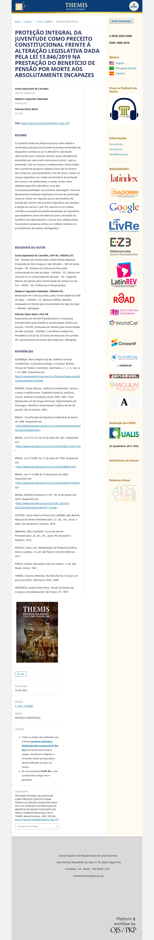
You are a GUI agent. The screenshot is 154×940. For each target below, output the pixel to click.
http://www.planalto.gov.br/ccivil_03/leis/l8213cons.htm (48, 446)
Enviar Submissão (121, 20)
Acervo (28, 21)
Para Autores (115, 149)
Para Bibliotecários (118, 154)
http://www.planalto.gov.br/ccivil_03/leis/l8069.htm (45, 466)
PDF (22, 674)
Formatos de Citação (27, 826)
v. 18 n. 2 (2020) (44, 21)
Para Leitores (115, 144)
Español (120, 73)
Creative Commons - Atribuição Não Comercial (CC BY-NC (40, 745)
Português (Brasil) (126, 68)
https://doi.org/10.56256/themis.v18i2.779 (45, 123)
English (120, 63)
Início (17, 21)
